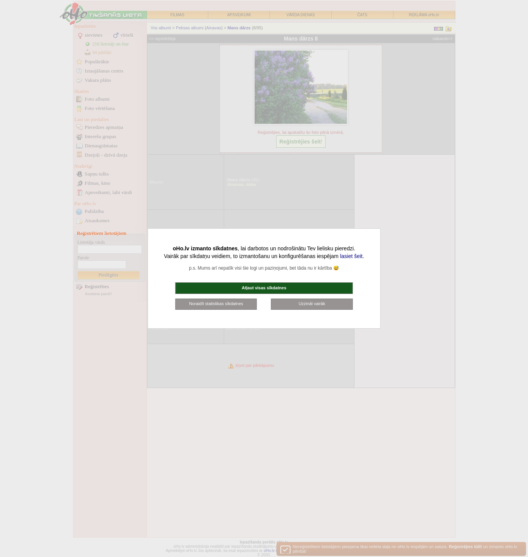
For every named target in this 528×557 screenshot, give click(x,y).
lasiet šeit (351, 256)
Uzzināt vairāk (312, 303)
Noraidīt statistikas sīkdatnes (216, 303)
